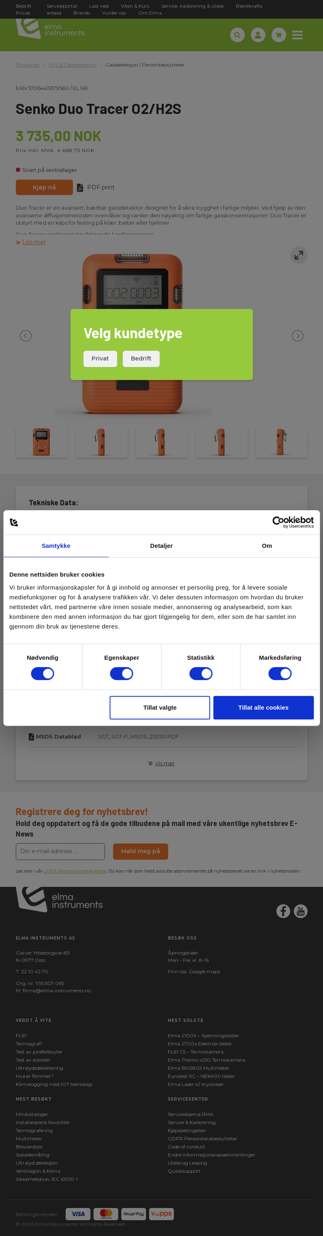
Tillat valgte (160, 707)
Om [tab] (267, 545)
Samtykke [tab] (56, 545)
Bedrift (141, 358)
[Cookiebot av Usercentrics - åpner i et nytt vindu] (278, 522)
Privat (100, 358)
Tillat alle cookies (263, 707)
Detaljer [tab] (161, 545)
